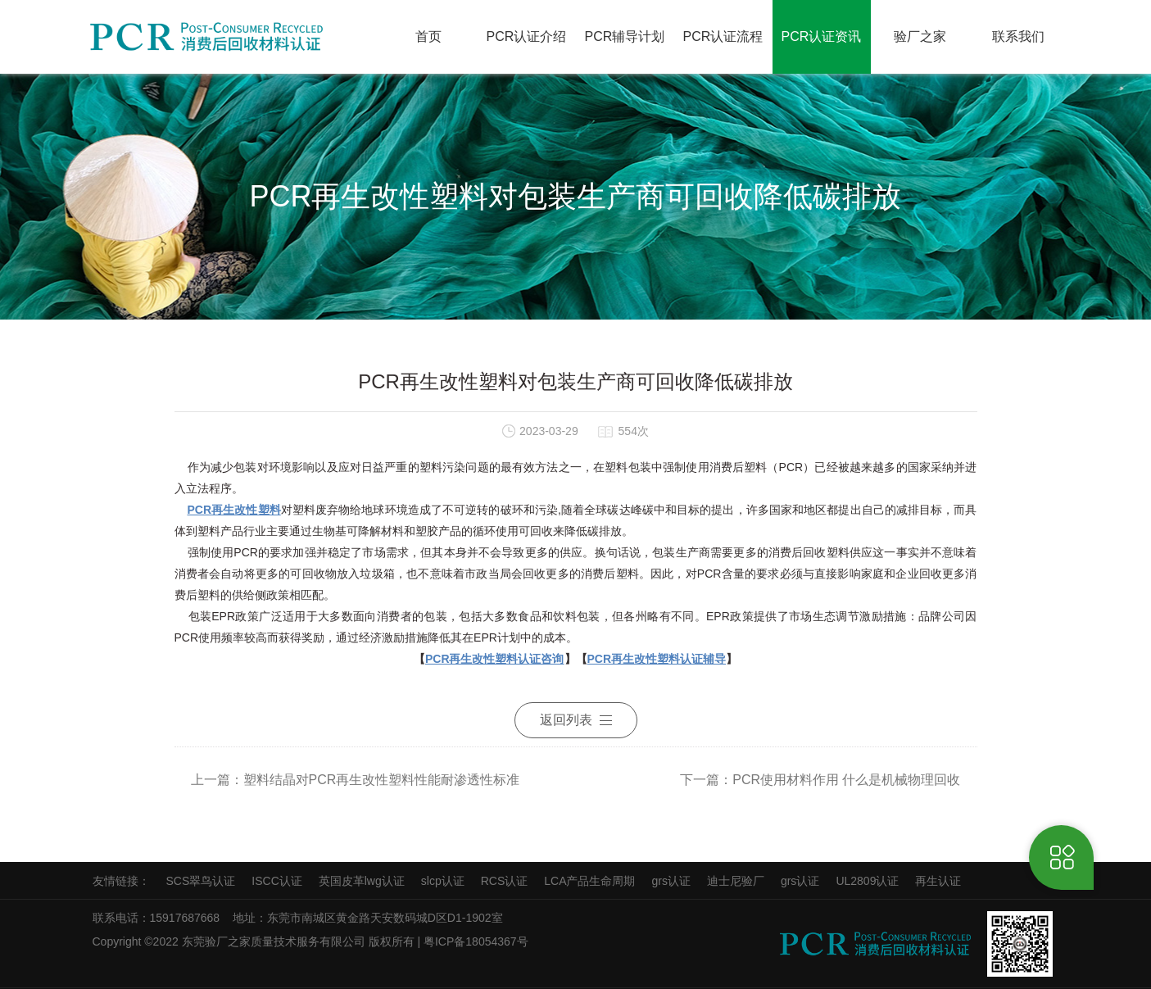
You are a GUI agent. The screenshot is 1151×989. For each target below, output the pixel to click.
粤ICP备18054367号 (478, 941)
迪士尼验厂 (735, 880)
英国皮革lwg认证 (362, 880)
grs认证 (670, 880)
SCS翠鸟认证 (201, 880)
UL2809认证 (867, 880)
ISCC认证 (276, 880)
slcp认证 (442, 880)
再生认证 (938, 880)
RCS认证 (504, 880)
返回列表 (576, 720)
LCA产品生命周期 (589, 880)
